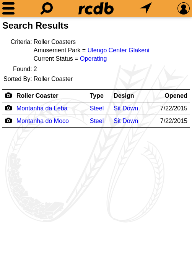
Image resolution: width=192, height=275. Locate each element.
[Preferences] (183, 8)
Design (124, 95)
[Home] (96, 8)
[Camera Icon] (8, 107)
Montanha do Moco (42, 121)
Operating (93, 58)
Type (97, 95)
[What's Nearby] (146, 8)
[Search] (47, 8)
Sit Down (126, 108)
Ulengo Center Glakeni (119, 50)
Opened (175, 95)
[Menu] (8, 8)
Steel (97, 108)
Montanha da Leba (41, 108)
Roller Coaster (37, 95)
